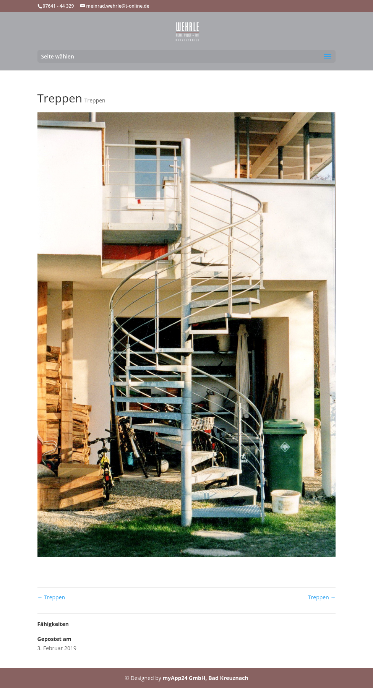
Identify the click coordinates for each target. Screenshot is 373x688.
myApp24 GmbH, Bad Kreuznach (205, 678)
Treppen (94, 100)
